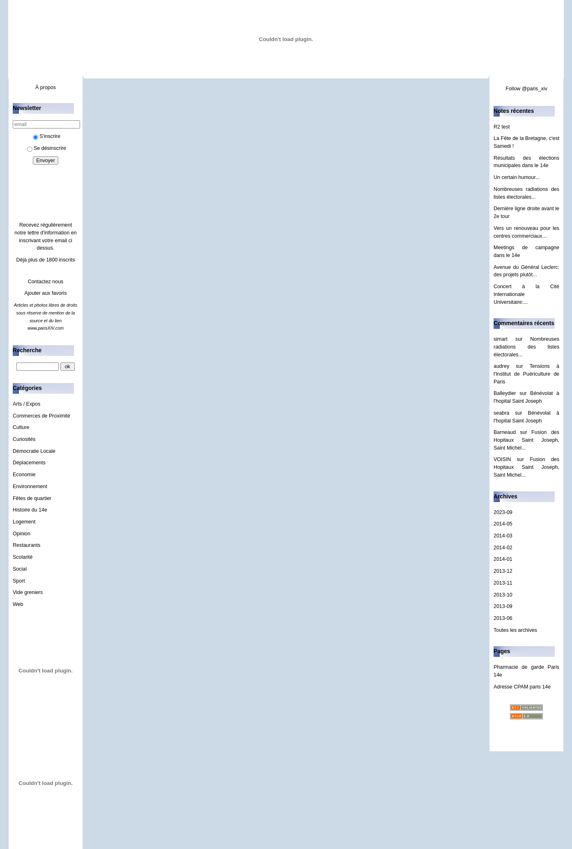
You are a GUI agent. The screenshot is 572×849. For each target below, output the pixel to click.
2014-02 (503, 548)
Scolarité (23, 557)
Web (18, 604)
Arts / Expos (26, 404)
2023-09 (503, 512)
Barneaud (505, 432)
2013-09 (503, 606)
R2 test (502, 127)
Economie (24, 474)
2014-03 (503, 536)
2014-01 (503, 559)
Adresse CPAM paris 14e (522, 687)
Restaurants (26, 545)
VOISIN (502, 459)
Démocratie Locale (34, 451)
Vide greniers (28, 592)
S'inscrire (46, 136)
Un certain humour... (517, 177)
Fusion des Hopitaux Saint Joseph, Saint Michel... (526, 439)
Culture (21, 427)
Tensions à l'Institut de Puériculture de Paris (526, 373)
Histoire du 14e (30, 510)
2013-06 (503, 618)
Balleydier (505, 393)
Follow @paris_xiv (526, 89)
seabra (501, 413)
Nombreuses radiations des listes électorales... (526, 346)
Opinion (21, 534)
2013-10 (503, 595)
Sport (19, 581)
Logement (24, 522)
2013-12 (503, 571)
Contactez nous (46, 282)
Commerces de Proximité (41, 416)
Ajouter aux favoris (45, 293)
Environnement (30, 486)
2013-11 (503, 583)
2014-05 (503, 524)
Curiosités (24, 439)
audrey (501, 366)
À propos (45, 87)
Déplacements (29, 463)
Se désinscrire (46, 148)
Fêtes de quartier (32, 498)
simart (501, 339)
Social (20, 569)
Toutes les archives (515, 630)
